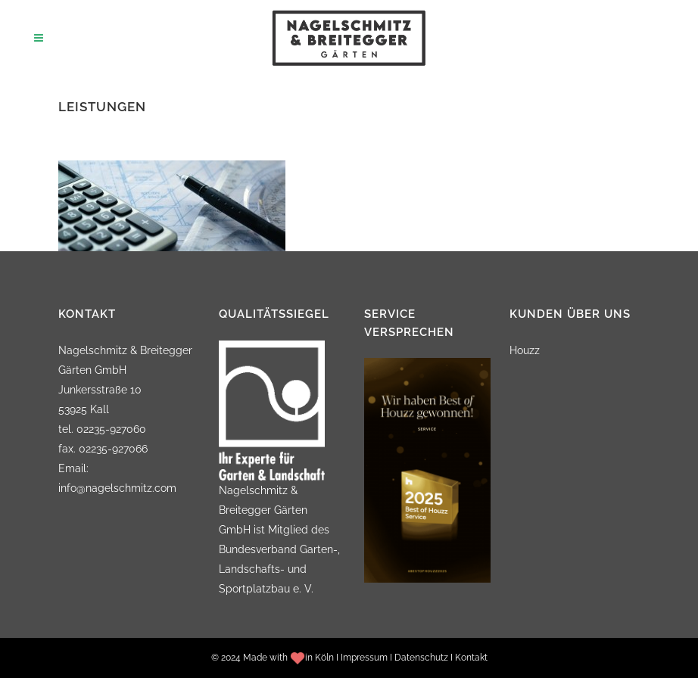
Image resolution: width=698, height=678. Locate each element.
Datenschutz (421, 657)
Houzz (524, 350)
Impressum (364, 657)
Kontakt (471, 657)
